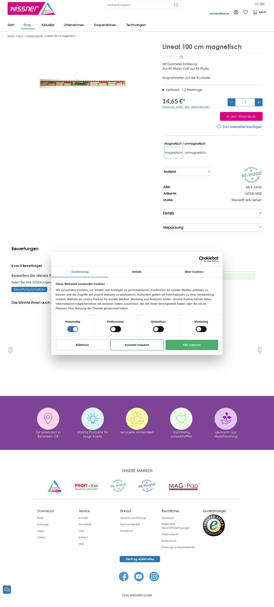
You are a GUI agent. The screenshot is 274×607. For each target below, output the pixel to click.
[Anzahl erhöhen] (258, 102)
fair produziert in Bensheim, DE (48, 434)
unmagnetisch (195, 152)
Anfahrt (83, 537)
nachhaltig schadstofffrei (181, 434)
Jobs (81, 530)
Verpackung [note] (212, 228)
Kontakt (83, 517)
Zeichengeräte (35, 35)
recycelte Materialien (137, 432)
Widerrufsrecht (170, 534)
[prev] (10, 350)
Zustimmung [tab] (80, 271)
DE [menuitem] (257, 4)
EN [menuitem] (262, 4)
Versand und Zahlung (133, 517)
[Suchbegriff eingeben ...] (138, 5)
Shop (20, 35)
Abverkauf (126, 530)
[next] (259, 350)
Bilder (40, 517)
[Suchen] (176, 5)
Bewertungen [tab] (24, 248)
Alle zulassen (192, 345)
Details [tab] (137, 271)
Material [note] (187, 172)
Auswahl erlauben (137, 345)
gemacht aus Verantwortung (225, 434)
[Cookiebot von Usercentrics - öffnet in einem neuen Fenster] (201, 259)
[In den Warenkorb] (241, 116)
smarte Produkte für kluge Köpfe (92, 434)
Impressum (168, 517)
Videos (41, 537)
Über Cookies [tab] (194, 271)
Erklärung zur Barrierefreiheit (178, 547)
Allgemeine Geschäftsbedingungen (176, 525)
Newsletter (85, 524)
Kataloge (43, 524)
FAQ (81, 543)
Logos (41, 530)
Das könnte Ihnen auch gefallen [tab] (38, 303)
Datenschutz (169, 540)
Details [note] (212, 213)
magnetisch (173, 152)
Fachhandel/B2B (130, 524)
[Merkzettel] (245, 12)
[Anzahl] (245, 102)
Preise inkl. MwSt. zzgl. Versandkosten (186, 106)
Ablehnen (82, 345)
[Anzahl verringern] (231, 102)
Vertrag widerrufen (140, 559)
